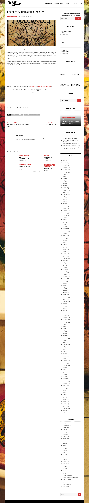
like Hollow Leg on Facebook (44, 86)
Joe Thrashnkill (22, 16)
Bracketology (66, 427)
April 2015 (65, 396)
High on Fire (20, 114)
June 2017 (65, 349)
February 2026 (66, 163)
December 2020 (66, 274)
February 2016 (66, 378)
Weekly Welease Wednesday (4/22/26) (71, 143)
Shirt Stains (65, 472)
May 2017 (65, 351)
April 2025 (65, 181)
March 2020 (65, 290)
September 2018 (66, 322)
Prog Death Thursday (51, 124)
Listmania (65, 443)
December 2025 (66, 167)
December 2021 (66, 253)
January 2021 (66, 272)
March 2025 (65, 183)
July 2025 (65, 176)
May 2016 (65, 372)
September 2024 (66, 194)
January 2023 (66, 230)
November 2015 (66, 383)
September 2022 (66, 237)
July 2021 (65, 262)
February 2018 (66, 335)
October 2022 (66, 235)
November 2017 (66, 340)
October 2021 (66, 256)
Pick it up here (33, 86)
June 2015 (65, 392)
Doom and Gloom (66, 436)
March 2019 (65, 312)
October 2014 (66, 406)
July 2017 (65, 347)
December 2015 (66, 381)
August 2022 (65, 238)
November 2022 (66, 233)
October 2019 (66, 299)
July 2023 (65, 219)
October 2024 (66, 192)
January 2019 (66, 315)
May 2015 (65, 394)
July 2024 (65, 197)
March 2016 (65, 376)
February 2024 (66, 206)
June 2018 (65, 328)
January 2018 (66, 337)
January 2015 (66, 401)
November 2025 (66, 169)
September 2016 (66, 365)
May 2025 (65, 180)
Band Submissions (67, 423)
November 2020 (66, 276)
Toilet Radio (65, 481)
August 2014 (65, 410)
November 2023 (66, 212)
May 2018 (65, 330)
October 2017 (66, 342)
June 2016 (65, 371)
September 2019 (66, 301)
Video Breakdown (67, 484)
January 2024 (66, 208)
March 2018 (65, 333)
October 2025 (66, 171)
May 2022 (65, 244)
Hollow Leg (27, 114)
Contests (65, 429)
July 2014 (65, 412)
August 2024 (65, 196)
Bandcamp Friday (66, 425)
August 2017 (65, 346)
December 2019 (66, 296)
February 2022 (66, 249)
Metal (20, 164)
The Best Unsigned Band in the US (70, 477)
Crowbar (14, 114)
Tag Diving (65, 473)
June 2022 (65, 242)
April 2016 (65, 374)
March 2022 (65, 247)
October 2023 (66, 213)
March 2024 (65, 205)
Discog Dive (65, 432)
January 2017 (66, 358)
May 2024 (65, 201)
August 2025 (65, 174)
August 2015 (65, 388)
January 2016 (66, 380)
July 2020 (65, 283)
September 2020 (66, 280)
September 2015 (66, 387)
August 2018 (65, 324)
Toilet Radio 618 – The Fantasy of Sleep (71, 145)
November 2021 (66, 254)
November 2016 (66, 362)
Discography (65, 434)
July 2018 (65, 326)
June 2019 (65, 306)
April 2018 (65, 331)
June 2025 (65, 178)
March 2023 (65, 226)
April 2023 (65, 224)
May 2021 (65, 265)
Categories (48, 3)
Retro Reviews (66, 463)
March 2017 (65, 354)
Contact (74, 3)
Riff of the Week (66, 466)
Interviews (65, 441)
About (67, 3)
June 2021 (65, 263)
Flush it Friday (66, 438)
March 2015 (65, 397)
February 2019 (66, 313)
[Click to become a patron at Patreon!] (32, 100)
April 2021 (65, 267)
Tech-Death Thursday (67, 475)
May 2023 (65, 222)
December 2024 (66, 188)
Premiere (14, 16)
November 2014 (66, 404)
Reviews (28, 164)
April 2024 (65, 203)
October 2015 (66, 385)
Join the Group (58, 3)
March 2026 (65, 162)
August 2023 (65, 217)
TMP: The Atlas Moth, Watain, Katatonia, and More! (24, 159)
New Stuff (9, 16)
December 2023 (66, 210)
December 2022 (66, 231)
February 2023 (66, 228)
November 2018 (66, 319)
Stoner (37, 114)
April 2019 (65, 310)
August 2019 (65, 303)
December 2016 (66, 360)
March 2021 (65, 269)
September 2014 (66, 408)
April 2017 (65, 353)
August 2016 (65, 367)
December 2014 (66, 403)
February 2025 (66, 185)
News (68, 117)
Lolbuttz (64, 445)
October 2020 (66, 278)
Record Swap (66, 461)
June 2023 (65, 221)
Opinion (24, 164)
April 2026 (65, 160)
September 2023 (66, 215)
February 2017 (66, 356)
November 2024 (66, 190)
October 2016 (66, 363)
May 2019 (65, 308)
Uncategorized (66, 482)
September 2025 (66, 172)
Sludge (32, 114)
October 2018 (66, 321)
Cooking (64, 431)
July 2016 (65, 369)
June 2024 (65, 199)
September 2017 (66, 344)
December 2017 (66, 338)
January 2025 (66, 187)
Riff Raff (65, 468)
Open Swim (26, 155)
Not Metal (65, 454)
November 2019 (66, 297)
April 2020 (65, 288)
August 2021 (65, 260)
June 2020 (65, 285)
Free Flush (65, 440)
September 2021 (66, 258)
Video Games (66, 486)
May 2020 (65, 287)
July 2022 (65, 240)
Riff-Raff (65, 470)
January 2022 (66, 251)
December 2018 (66, 317)
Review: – (24, 166)
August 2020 (65, 281)
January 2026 (66, 165)
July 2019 (65, 304)
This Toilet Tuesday (49, 166)
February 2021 (66, 271)
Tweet (8, 109)
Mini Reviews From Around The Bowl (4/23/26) (75, 74)
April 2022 (65, 246)
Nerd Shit (65, 448)
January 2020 (66, 294)
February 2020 (66, 292)
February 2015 (66, 399)
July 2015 (65, 390)
